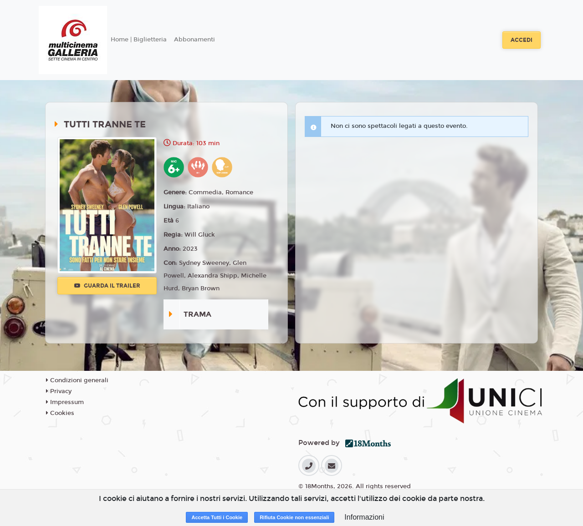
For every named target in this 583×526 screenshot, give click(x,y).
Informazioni (364, 517)
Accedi (521, 40)
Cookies (60, 413)
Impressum (65, 402)
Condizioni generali (77, 380)
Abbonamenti (194, 39)
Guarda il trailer (107, 286)
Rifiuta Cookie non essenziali (294, 517)
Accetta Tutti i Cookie (216, 517)
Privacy (59, 391)
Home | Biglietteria (139, 39)
